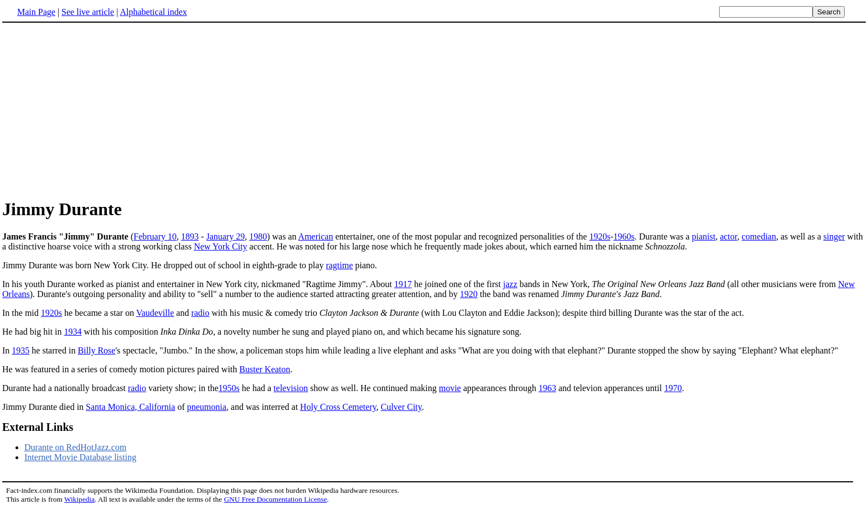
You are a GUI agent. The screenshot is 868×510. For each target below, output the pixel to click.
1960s (623, 236)
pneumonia (206, 407)
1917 (403, 284)
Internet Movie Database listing (80, 457)
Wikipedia (79, 499)
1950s (229, 388)
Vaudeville (155, 313)
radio (200, 313)
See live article (87, 12)
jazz (510, 284)
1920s (599, 236)
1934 (73, 331)
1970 (673, 388)
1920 (469, 294)
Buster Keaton (264, 369)
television (290, 388)
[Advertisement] (95, 110)
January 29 (225, 236)
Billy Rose (96, 350)
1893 (190, 236)
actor (728, 236)
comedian (759, 236)
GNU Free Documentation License (275, 499)
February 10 (155, 236)
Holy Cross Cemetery (338, 407)
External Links (37, 427)
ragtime (339, 265)
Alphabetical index (153, 12)
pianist (704, 236)
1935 (20, 350)
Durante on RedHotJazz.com (75, 447)
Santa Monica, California (130, 407)
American (315, 236)
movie (450, 388)
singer (834, 236)
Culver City (401, 407)
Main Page (36, 12)
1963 (547, 388)
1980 (258, 236)
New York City (220, 246)
